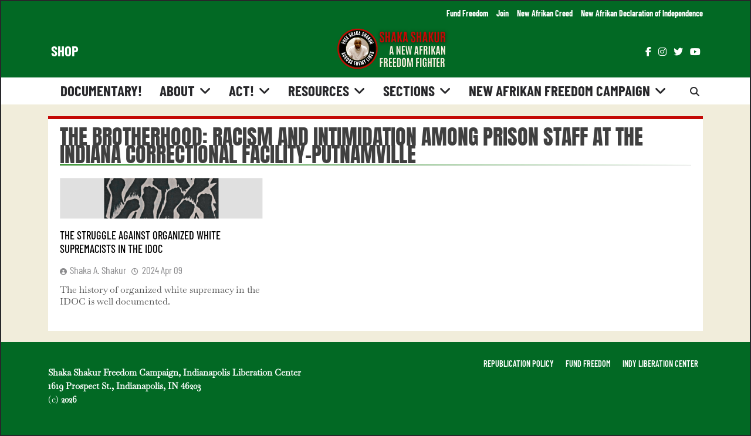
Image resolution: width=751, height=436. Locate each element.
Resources (318, 90)
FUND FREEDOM (588, 364)
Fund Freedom (467, 13)
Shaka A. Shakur (98, 269)
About (177, 90)
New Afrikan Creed (545, 13)
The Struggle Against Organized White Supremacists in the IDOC (140, 241)
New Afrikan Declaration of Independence (642, 13)
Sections (409, 90)
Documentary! (101, 90)
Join (502, 13)
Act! (241, 90)
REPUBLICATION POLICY (518, 364)
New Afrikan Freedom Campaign (559, 90)
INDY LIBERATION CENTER (660, 364)
